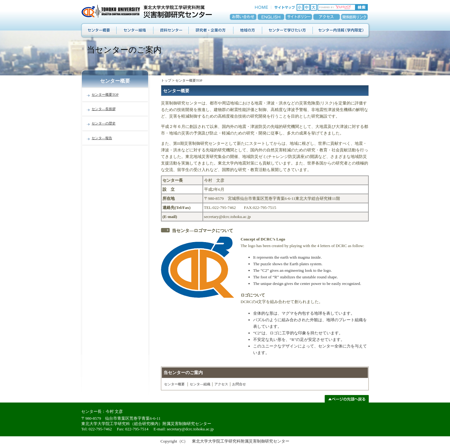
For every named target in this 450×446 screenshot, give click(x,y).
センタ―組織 (200, 384)
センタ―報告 (102, 138)
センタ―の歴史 (104, 123)
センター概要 (174, 384)
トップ (166, 80)
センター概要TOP (105, 94)
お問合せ (239, 384)
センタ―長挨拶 (104, 109)
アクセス (221, 384)
